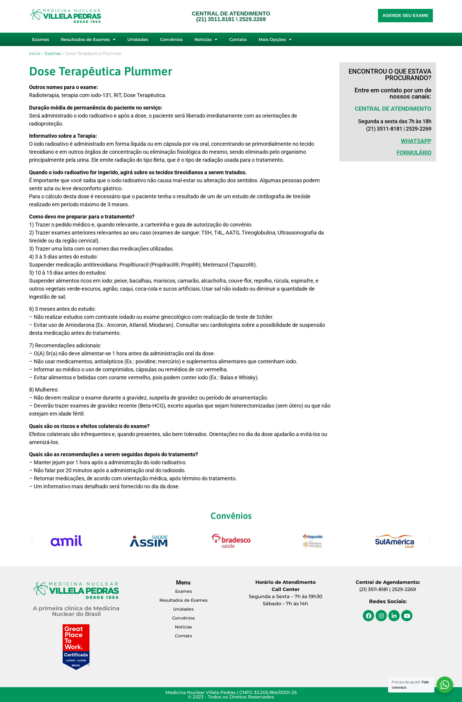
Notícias (205, 39)
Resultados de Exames (88, 39)
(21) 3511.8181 (215, 19)
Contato (238, 39)
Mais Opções (275, 39)
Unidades (137, 39)
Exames (40, 39)
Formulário (414, 152)
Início (34, 53)
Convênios (171, 39)
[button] (32, 541)
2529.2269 (252, 19)
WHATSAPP (416, 141)
